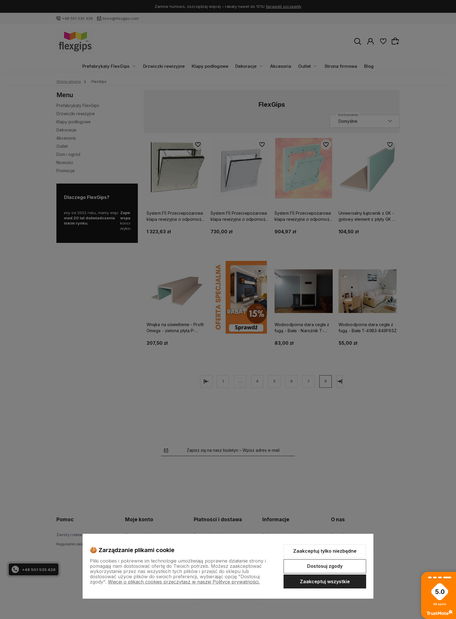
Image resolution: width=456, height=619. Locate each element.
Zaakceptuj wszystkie (325, 581)
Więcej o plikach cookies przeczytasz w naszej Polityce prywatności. (184, 582)
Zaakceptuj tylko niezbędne (325, 551)
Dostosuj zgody (325, 566)
